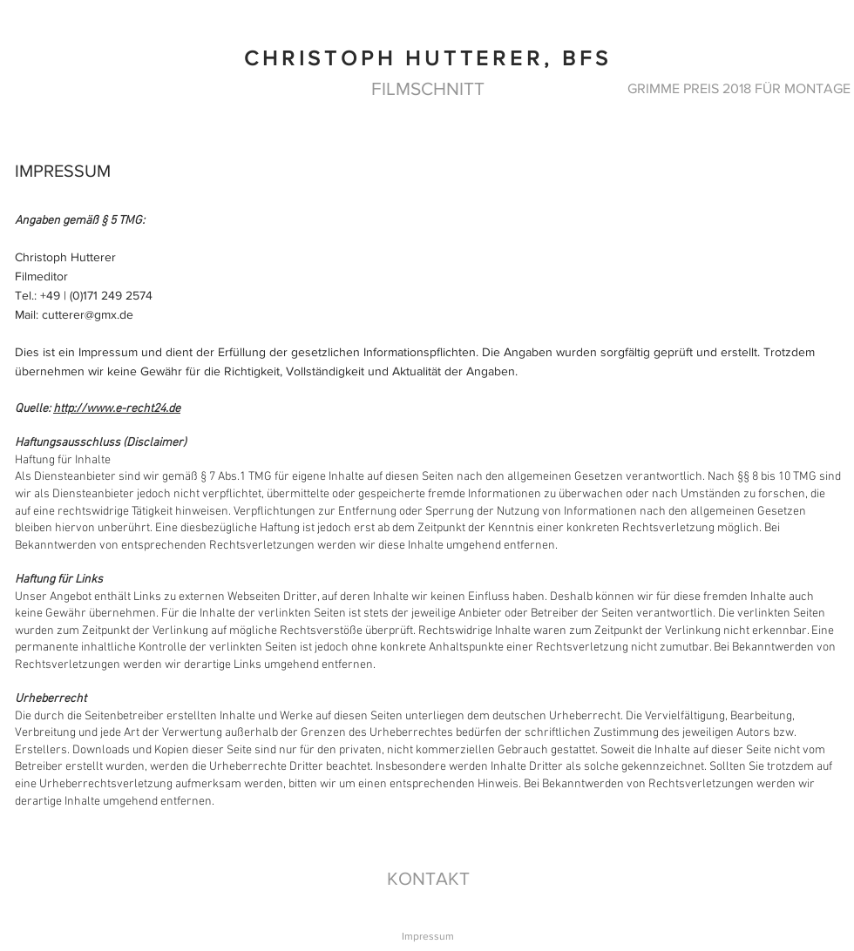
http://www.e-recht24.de (116, 408)
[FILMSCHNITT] (428, 88)
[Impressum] (428, 936)
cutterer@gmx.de (87, 314)
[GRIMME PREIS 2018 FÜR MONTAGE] (739, 88)
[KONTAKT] (428, 878)
